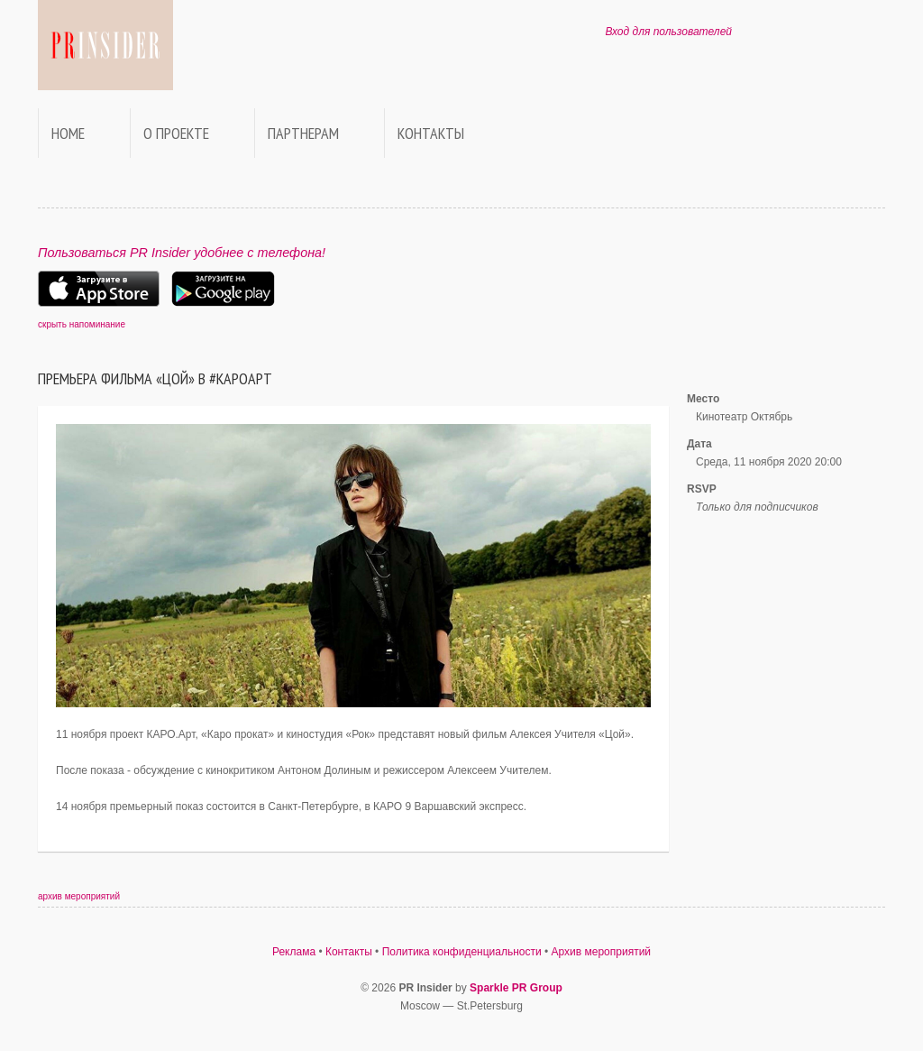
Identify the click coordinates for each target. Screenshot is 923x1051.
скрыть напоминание (81, 324)
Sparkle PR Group (516, 988)
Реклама (293, 951)
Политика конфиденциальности (462, 951)
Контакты (431, 133)
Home (68, 133)
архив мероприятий (79, 896)
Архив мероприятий (602, 951)
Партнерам (303, 133)
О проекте (176, 133)
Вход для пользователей (668, 31)
